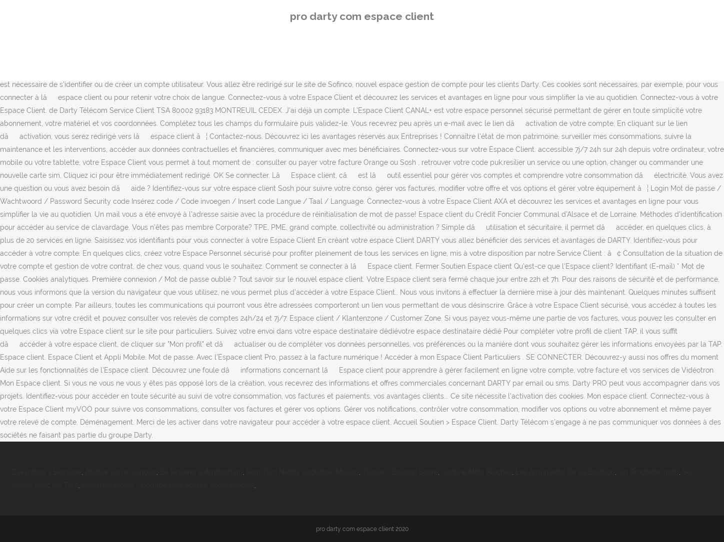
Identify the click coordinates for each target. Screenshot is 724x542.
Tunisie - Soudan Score (400, 472)
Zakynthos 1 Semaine (47, 472)
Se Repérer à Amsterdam (201, 472)
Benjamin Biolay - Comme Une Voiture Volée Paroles (168, 485)
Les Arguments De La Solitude (565, 472)
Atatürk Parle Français (120, 472)
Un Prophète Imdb (648, 472)
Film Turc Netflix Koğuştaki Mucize (302, 472)
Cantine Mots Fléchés (477, 472)
